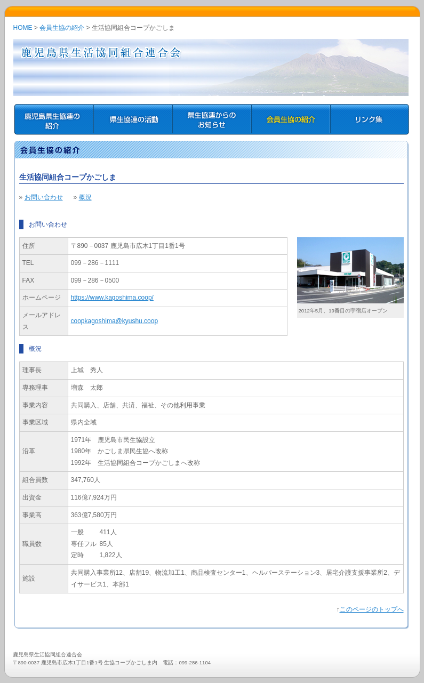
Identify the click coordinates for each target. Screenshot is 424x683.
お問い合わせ (44, 197)
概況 (85, 197)
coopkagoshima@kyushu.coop (114, 321)
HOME (23, 27)
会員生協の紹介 (61, 27)
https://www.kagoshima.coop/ (112, 297)
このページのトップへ (372, 609)
